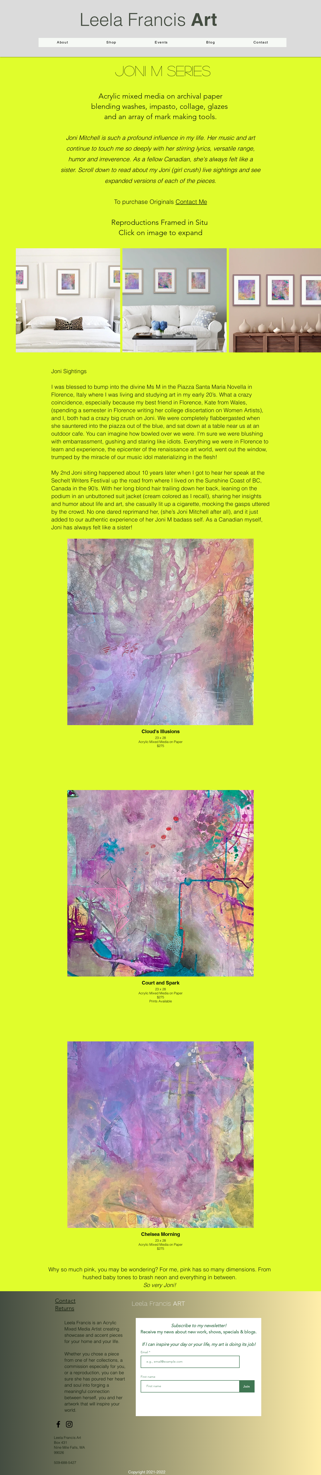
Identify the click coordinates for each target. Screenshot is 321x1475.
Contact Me (191, 201)
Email (145, 1352)
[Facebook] (58, 1424)
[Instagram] (69, 1424)
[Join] (246, 1386)
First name (148, 1376)
